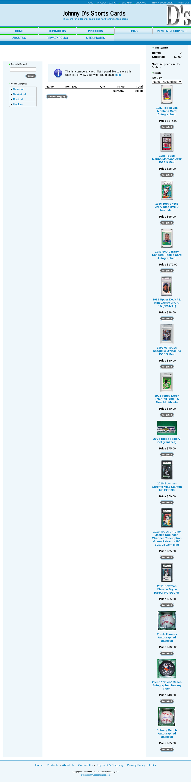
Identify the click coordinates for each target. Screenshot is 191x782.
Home (90, 3)
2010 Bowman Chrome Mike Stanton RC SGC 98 (167, 487)
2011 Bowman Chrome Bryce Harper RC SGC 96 (167, 589)
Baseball (18, 89)
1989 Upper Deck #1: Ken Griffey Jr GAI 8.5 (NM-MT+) (167, 303)
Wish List (183, 3)
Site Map (126, 3)
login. (118, 74)
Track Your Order (163, 3)
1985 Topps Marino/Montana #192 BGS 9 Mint (167, 159)
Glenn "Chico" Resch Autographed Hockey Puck (167, 685)
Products (52, 765)
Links (152, 765)
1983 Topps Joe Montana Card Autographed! (167, 111)
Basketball (19, 94)
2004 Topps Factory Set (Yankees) (167, 440)
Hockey (18, 104)
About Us (68, 765)
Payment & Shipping (110, 765)
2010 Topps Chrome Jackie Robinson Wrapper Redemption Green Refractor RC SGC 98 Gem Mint (166, 538)
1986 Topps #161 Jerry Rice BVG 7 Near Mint (167, 207)
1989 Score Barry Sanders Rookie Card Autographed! (167, 255)
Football (18, 99)
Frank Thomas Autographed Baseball (167, 637)
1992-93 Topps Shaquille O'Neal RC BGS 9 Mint (167, 351)
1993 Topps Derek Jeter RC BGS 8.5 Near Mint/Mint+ (167, 399)
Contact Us (85, 765)
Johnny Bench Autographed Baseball (167, 733)
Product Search (107, 3)
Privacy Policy (136, 765)
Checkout (142, 3)
